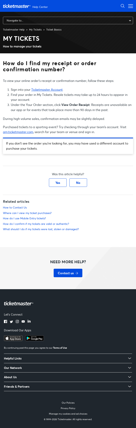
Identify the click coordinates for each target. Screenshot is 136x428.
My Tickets (35, 29)
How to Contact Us (15, 207)
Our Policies (68, 402)
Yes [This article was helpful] (57, 183)
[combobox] (68, 20)
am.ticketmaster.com (18, 132)
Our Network (13, 368)
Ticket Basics (54, 29)
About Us (10, 377)
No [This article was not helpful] (78, 183)
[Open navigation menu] (129, 6)
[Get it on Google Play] (34, 340)
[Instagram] (17, 322)
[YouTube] (23, 322)
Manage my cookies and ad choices (68, 413)
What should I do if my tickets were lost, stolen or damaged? (41, 229)
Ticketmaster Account (47, 89)
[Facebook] (5, 322)
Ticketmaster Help (14, 29)
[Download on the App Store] (13, 340)
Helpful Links (13, 358)
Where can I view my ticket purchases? (27, 213)
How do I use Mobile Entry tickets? (24, 218)
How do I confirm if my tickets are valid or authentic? (36, 224)
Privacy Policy (68, 408)
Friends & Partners (16, 386)
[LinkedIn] (29, 322)
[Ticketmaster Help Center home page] (26, 6)
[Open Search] (122, 6)
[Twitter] (11, 322)
